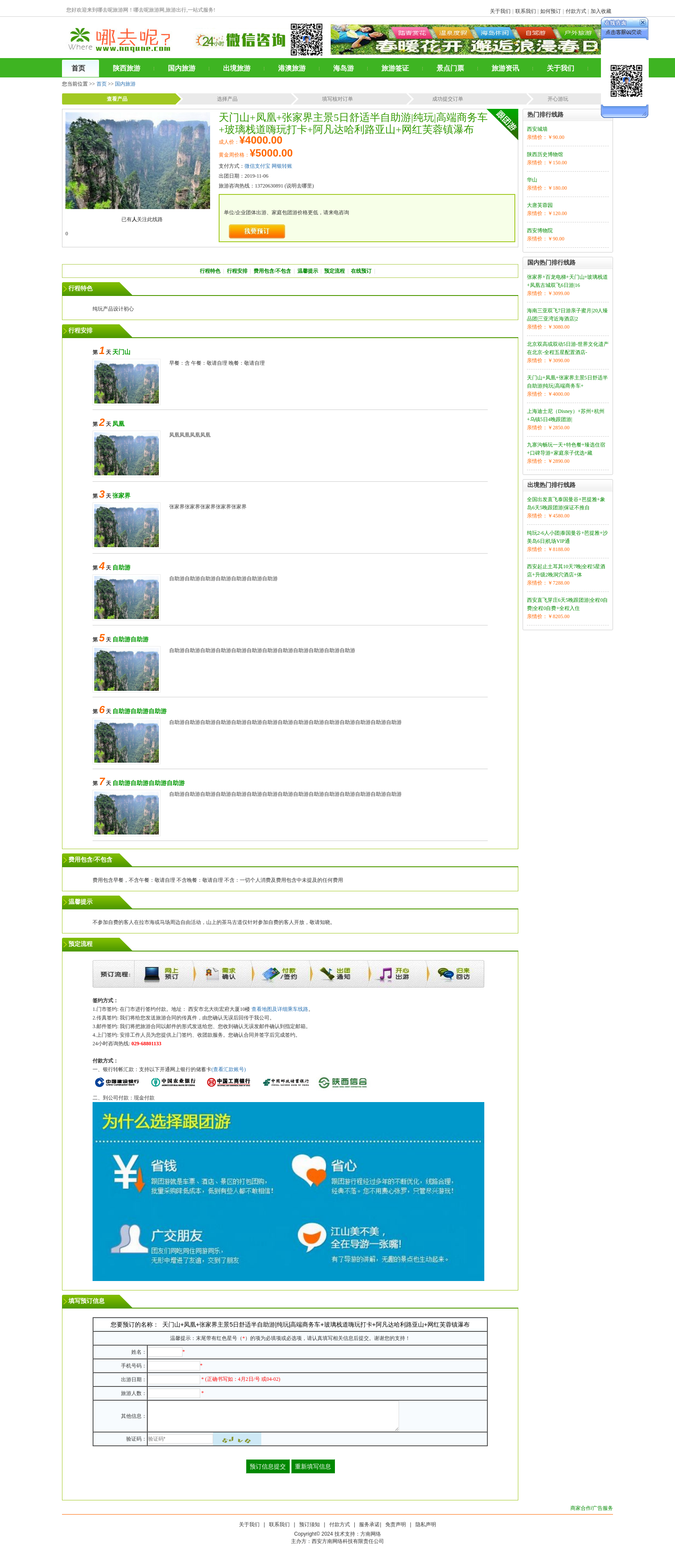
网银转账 (282, 166)
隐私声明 (425, 1524)
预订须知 (309, 1524)
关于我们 (500, 11)
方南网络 (370, 1534)
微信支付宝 (257, 166)
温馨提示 (307, 271)
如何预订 (550, 11)
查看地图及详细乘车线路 (279, 1009)
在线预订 (361, 271)
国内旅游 (125, 84)
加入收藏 (601, 11)
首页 (101, 84)
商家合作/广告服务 (591, 1508)
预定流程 (334, 271)
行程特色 (210, 271)
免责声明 (395, 1524)
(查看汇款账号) (228, 1069)
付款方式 (576, 11)
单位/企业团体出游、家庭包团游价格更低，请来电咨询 (286, 212)
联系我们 (525, 11)
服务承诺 (369, 1524)
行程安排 (237, 271)
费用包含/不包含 (272, 271)
